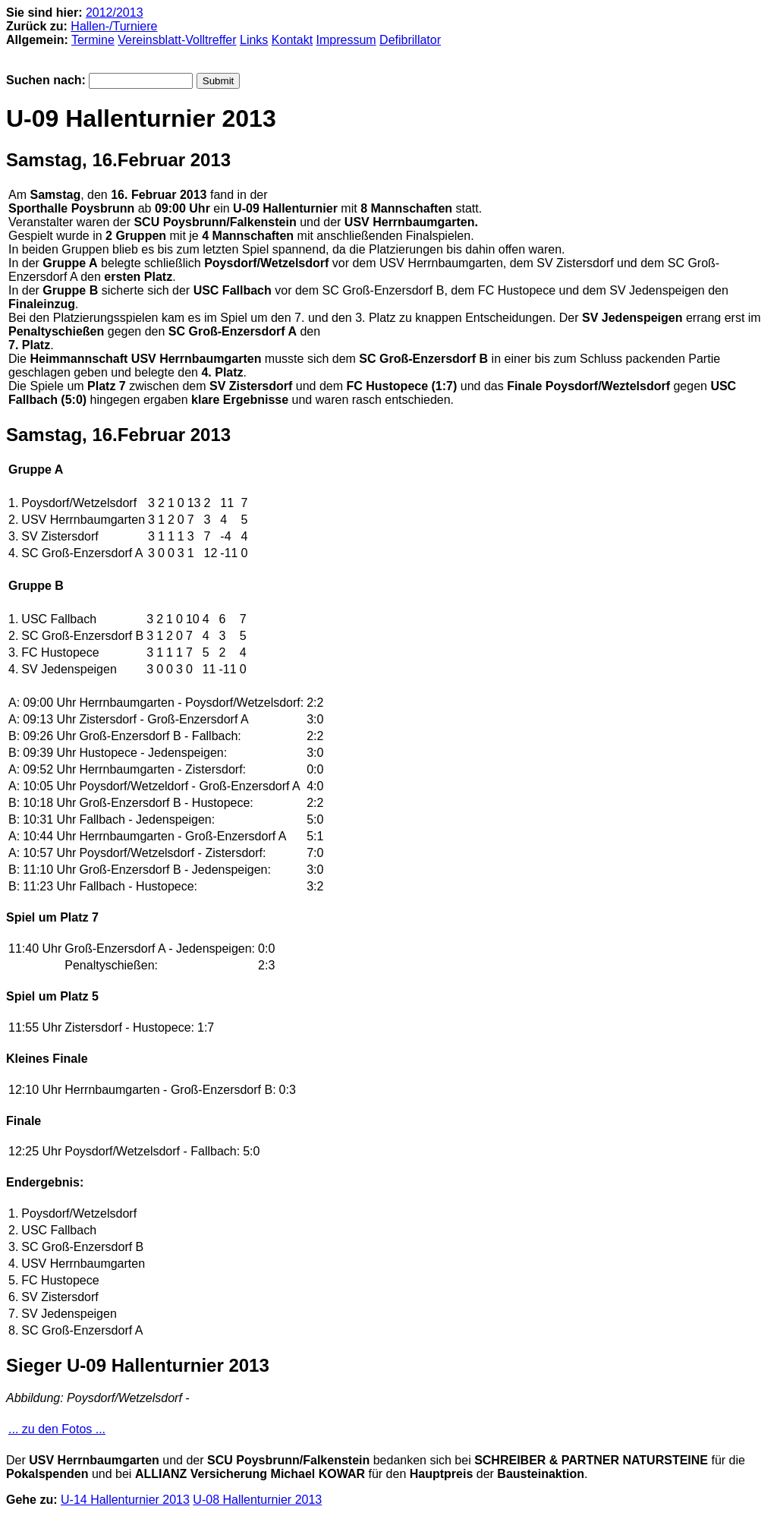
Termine (93, 39)
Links (254, 39)
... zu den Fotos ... (56, 1429)
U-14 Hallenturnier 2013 (125, 1499)
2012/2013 (114, 12)
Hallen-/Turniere (114, 26)
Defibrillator (410, 39)
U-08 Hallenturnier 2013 (257, 1499)
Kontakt (292, 39)
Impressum (346, 39)
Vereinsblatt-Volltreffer (177, 39)
